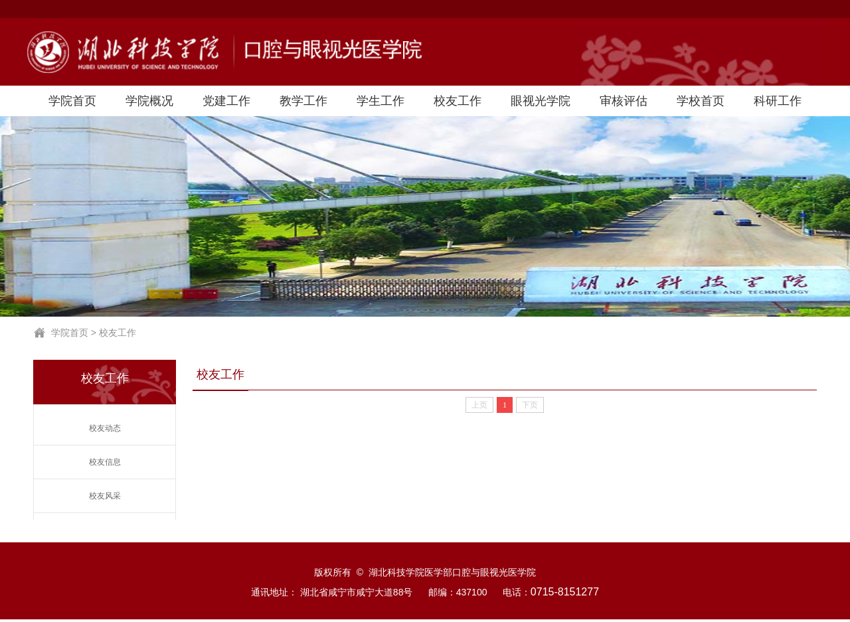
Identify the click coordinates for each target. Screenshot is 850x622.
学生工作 (380, 101)
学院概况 (149, 101)
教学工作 (303, 101)
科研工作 (778, 101)
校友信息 (105, 462)
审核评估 (623, 101)
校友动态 (105, 428)
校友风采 (105, 496)
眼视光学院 (540, 101)
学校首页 (700, 101)
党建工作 (226, 101)
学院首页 (72, 101)
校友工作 (457, 101)
